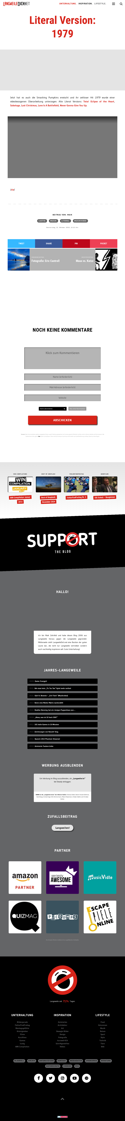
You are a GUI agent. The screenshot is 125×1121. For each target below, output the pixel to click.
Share (49, 243)
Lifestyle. (100, 4)
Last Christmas (29, 105)
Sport (103, 1034)
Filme (22, 1034)
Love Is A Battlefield (48, 105)
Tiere (103, 1043)
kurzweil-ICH (62, 1040)
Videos (62, 1046)
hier (39, 436)
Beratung (106, 1061)
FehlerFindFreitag (22, 1025)
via (12, 189)
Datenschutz (52, 1066)
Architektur (62, 1025)
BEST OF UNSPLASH (48, 474)
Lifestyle (103, 1015)
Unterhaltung (22, 1015)
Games (22, 1040)
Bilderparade (22, 1022)
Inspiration (62, 1015)
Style (103, 1037)
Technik (102, 1040)
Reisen (102, 1031)
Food (103, 1022)
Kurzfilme (22, 1037)
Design (62, 1034)
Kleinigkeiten (22, 1031)
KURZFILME (105, 474)
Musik (53, 221)
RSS (77, 1066)
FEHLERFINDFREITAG (77, 474)
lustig (42, 221)
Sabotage (15, 105)
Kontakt (62, 1061)
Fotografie (62, 1037)
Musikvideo (80, 221)
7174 (66, 1001)
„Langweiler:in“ (78, 778)
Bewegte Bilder (62, 1031)
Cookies (67, 1066)
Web (102, 1046)
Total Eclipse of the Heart (98, 101)
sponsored (91, 1061)
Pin (76, 243)
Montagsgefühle (22, 1028)
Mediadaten (76, 1061)
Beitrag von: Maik (62, 215)
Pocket (103, 243)
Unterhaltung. (68, 4)
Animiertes (62, 1022)
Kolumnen (102, 1025)
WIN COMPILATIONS (20, 474)
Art (62, 1028)
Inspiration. (85, 4)
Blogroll (19, 1061)
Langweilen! (62, 827)
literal (65, 221)
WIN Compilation (22, 1046)
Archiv (31, 1061)
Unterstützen (46, 1061)
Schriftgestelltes (62, 1043)
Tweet (21, 243)
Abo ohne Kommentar (77, 409)
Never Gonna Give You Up (73, 105)
